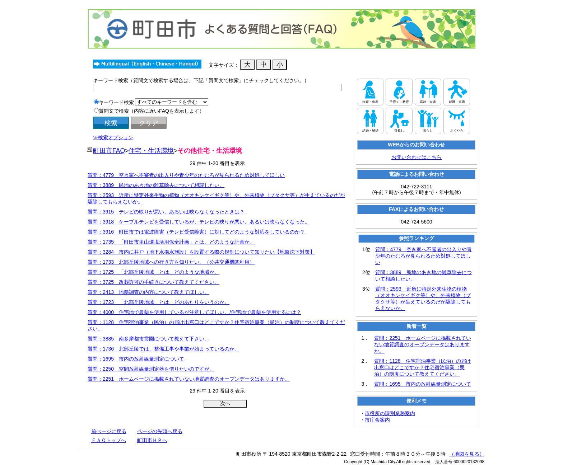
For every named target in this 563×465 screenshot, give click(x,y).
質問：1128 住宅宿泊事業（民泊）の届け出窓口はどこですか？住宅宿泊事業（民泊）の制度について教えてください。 (422, 367)
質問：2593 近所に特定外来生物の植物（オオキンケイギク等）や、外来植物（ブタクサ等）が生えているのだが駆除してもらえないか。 (423, 298)
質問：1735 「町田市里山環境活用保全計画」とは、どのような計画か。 (171, 242)
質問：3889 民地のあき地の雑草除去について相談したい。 (156, 185)
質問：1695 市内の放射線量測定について (136, 359)
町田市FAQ (109, 150)
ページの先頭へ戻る (159, 431)
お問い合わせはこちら (416, 157)
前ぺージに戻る (108, 431)
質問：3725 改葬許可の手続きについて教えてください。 (153, 282)
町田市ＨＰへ (152, 440)
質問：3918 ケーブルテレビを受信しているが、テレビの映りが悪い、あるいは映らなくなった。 (199, 222)
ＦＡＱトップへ (108, 440)
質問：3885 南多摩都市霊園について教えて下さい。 (148, 339)
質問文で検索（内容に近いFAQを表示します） (151, 111)
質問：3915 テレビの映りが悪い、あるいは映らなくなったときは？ (166, 212)
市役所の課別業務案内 (390, 413)
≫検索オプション (113, 137)
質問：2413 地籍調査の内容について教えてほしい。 (148, 292)
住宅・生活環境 (151, 150)
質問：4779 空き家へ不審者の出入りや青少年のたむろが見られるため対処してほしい (186, 175)
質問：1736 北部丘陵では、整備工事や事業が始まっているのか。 (163, 349)
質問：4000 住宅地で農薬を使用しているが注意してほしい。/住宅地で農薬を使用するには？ (194, 312)
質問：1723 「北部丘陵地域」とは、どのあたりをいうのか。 (158, 302)
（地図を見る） (466, 454)
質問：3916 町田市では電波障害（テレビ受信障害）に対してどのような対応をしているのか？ (196, 232)
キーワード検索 (116, 102)
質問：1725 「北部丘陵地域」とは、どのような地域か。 (153, 272)
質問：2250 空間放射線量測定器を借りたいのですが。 (151, 369)
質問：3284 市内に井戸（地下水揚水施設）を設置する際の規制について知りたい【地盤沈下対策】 (201, 252)
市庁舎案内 (377, 420)
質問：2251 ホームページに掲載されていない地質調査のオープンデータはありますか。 (189, 379)
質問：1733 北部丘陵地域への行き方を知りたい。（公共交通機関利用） (171, 262)
